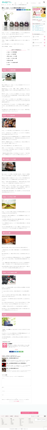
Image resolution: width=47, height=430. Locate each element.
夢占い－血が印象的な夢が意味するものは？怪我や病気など (16, 363)
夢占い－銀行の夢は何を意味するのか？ (38, 27)
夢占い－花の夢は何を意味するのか (38, 25)
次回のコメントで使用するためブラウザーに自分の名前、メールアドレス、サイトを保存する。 (16, 399)
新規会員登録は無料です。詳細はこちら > (29, 412)
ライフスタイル (38, 42)
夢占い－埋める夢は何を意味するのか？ (38, 30)
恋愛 (37, 39)
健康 (20, 419)
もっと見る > (44, 21)
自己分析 (21, 425)
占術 (2, 419)
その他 (37, 45)
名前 (3, 387)
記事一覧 (7, 416)
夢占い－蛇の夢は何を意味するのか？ (12, 358)
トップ (3, 416)
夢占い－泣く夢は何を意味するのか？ (12, 368)
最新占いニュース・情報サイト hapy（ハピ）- (21, 428)
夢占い (4, 10)
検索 (44, 416)
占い (37, 36)
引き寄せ (12, 424)
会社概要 (11, 416)
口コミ (30, 419)
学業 (20, 424)
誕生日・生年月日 (4, 424)
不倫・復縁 (12, 419)
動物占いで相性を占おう (36, 26)
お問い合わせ (16, 416)
